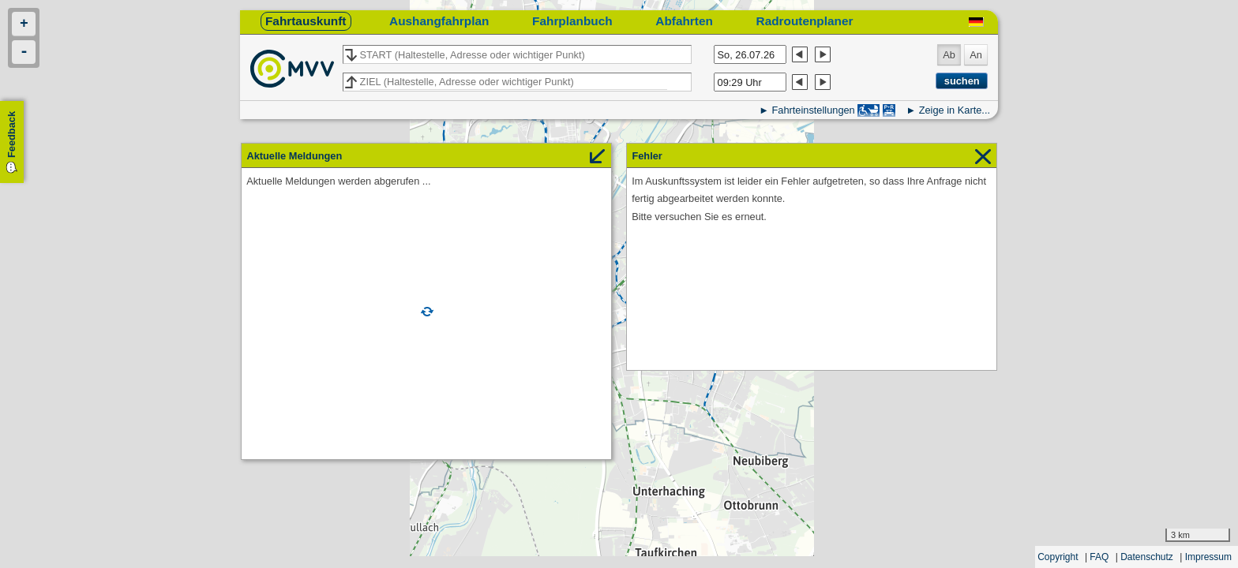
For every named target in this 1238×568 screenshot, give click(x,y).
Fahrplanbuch (572, 21)
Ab (949, 55)
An (976, 55)
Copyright (1057, 556)
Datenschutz (1146, 556)
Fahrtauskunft (305, 21)
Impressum (1208, 556)
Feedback (11, 134)
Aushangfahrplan (439, 21)
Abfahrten (684, 21)
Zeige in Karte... (954, 110)
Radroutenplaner (804, 21)
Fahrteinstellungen (812, 110)
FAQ (1099, 556)
